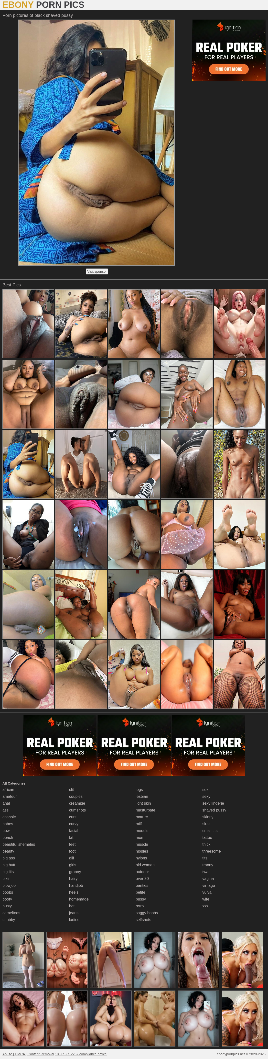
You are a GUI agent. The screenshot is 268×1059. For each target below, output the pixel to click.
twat (205, 872)
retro (140, 906)
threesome (211, 851)
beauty (8, 851)
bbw (6, 831)
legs (139, 790)
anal (6, 803)
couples (76, 796)
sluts (206, 824)
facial (73, 831)
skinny (207, 817)
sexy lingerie (213, 803)
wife (205, 899)
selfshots (143, 920)
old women (145, 865)
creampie (77, 803)
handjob (76, 885)
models (142, 831)
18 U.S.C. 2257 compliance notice (81, 1054)
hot (72, 906)
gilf (71, 858)
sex (205, 790)
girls (72, 865)
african (8, 790)
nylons (141, 858)
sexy (206, 796)
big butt (8, 865)
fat (71, 837)
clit (71, 790)
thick (206, 844)
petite (140, 892)
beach (7, 837)
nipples (142, 851)
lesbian (142, 796)
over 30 (142, 879)
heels (73, 892)
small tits (209, 831)
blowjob (9, 885)
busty (7, 906)
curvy (73, 824)
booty (7, 899)
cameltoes (11, 913)
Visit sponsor (97, 271)
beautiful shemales (18, 844)
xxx (205, 906)
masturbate (145, 810)
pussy (141, 899)
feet (72, 844)
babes (7, 824)
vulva (206, 892)
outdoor (142, 872)
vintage (208, 885)
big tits (8, 872)
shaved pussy (214, 810)
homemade (79, 899)
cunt (72, 817)
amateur (9, 796)
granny (75, 872)
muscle (142, 844)
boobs (7, 892)
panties (142, 885)
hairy (73, 879)
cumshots (77, 810)
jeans (73, 913)
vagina (208, 879)
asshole (9, 817)
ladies (74, 920)
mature (142, 817)
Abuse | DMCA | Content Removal (28, 1054)
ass (5, 810)
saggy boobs (147, 913)
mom (140, 837)
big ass (8, 858)
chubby (8, 920)
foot (72, 851)
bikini (6, 879)
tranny (207, 865)
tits (204, 858)
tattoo (207, 837)
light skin (143, 803)
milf (139, 824)
